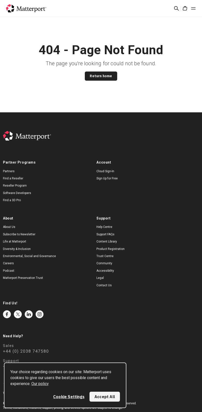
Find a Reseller (13, 178)
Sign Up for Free (107, 178)
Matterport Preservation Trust (23, 278)
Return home (101, 76)
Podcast (8, 270)
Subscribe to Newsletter (19, 234)
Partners (9, 171)
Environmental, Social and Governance (29, 256)
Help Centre (104, 227)
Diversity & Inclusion (17, 249)
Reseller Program (15, 185)
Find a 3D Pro (12, 200)
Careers (8, 263)
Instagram (40, 314)
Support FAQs (105, 234)
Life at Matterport (14, 241)
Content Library (106, 241)
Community (104, 263)
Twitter (18, 314)
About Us (9, 227)
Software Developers (17, 193)
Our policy (40, 383)
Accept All (104, 396)
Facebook (7, 314)
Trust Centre (104, 256)
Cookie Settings (69, 396)
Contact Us (104, 285)
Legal (100, 278)
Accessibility (105, 270)
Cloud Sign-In (105, 171)
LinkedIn (29, 314)
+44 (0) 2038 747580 (26, 351)
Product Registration (110, 249)
